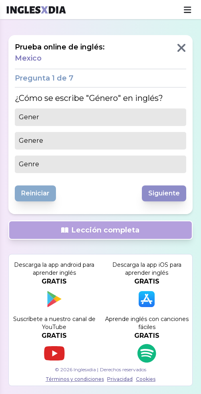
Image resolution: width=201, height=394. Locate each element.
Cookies (145, 379)
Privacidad (120, 379)
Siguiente (164, 193)
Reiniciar (35, 193)
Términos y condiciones (75, 379)
